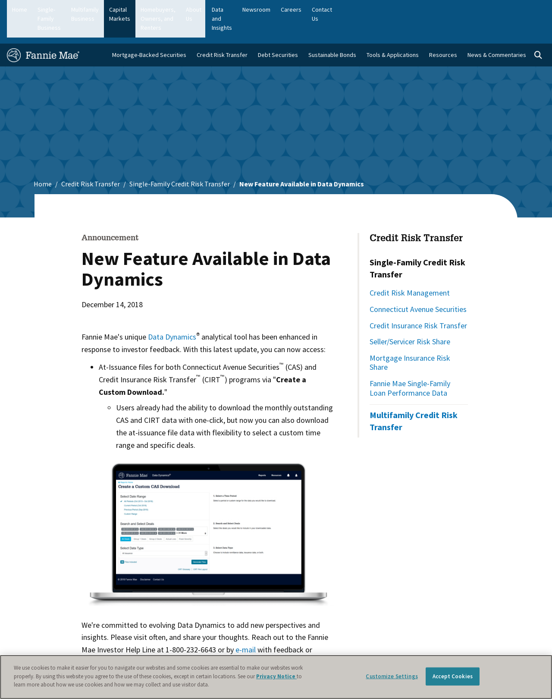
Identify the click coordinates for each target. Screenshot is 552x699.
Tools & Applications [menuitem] (393, 31)
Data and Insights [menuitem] (410, 9)
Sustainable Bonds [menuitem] (332, 31)
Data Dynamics (172, 313)
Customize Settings (391, 676)
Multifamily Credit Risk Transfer (414, 396)
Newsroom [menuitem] (456, 9)
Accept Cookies (453, 676)
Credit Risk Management (410, 269)
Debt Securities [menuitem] (278, 31)
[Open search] (538, 31)
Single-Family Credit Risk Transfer (179, 159)
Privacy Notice (276, 676)
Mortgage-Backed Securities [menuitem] (149, 31)
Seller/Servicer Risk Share (410, 317)
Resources (443, 31)
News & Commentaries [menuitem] (496, 31)
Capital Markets (189, 9)
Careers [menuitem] (491, 9)
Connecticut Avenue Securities (418, 285)
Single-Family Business (67, 9)
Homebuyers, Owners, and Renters (265, 9)
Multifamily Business (133, 9)
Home (19, 9)
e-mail (245, 625)
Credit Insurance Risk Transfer (418, 301)
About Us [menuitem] (366, 9)
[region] (276, 677)
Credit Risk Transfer (90, 159)
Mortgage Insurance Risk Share (410, 338)
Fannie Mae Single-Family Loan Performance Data (410, 364)
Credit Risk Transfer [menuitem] (222, 31)
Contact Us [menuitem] (526, 9)
